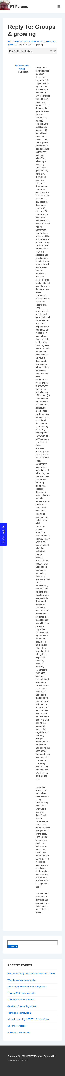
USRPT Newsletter (16, 1026)
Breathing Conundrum (18, 1032)
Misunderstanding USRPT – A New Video (28, 1019)
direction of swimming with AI (21, 1006)
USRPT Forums (15, 6)
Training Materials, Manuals (21, 993)
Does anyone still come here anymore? (26, 986)
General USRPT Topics (35, 41)
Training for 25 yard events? (21, 999)
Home (10, 41)
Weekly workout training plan (21, 980)
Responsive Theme (17, 1060)
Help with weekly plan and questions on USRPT (31, 973)
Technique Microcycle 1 (19, 1013)
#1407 (53, 51)
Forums (18, 41)
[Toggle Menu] (58, 6)
